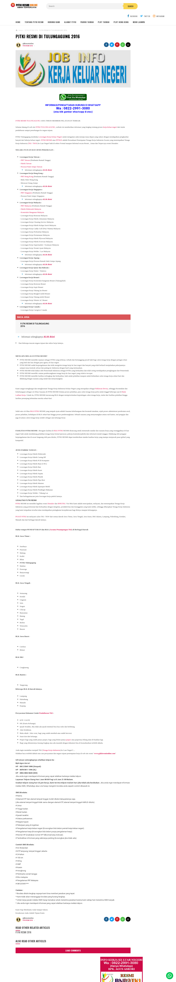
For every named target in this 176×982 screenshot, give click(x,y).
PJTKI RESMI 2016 (28, 39)
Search (104, 6)
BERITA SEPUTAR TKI (125, 333)
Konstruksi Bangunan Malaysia (32, 204)
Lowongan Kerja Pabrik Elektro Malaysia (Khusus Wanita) (135, 294)
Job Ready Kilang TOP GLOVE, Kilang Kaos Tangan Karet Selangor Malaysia (139, 168)
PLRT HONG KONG (121, 15)
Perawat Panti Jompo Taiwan (31, 158)
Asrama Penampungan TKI (61, 527)
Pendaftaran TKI (46, 711)
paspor (68, 737)
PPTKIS (78, 128)
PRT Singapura (26, 184)
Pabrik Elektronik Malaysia (31, 200)
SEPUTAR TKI (123, 337)
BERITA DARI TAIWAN (125, 329)
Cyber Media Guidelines (89, 970)
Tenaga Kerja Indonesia (51, 748)
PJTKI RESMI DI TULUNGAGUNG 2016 (48, 29)
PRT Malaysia (26, 197)
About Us (47, 970)
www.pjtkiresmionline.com (26, 754)
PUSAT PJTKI (21, 514)
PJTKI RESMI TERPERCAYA (87, 975)
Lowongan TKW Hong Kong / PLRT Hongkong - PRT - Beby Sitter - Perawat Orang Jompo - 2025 (136, 249)
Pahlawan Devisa (101, 383)
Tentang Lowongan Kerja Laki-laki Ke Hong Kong (136, 283)
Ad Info (72, 970)
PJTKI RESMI (66, 128)
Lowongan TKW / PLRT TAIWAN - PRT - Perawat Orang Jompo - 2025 (136, 236)
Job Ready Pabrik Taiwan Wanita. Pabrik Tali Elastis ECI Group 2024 (140, 152)
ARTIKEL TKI (122, 324)
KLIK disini (47, 161)
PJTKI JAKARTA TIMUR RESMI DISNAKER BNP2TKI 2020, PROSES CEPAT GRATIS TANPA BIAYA (135, 307)
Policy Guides (110, 970)
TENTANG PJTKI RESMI (34, 15)
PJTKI (18, 498)
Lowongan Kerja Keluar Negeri (50, 125)
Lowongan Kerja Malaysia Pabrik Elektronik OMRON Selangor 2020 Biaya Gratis (139, 160)
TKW (73, 132)
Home (18, 15)
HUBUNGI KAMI (54, 15)
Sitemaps (36, 970)
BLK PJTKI (34, 405)
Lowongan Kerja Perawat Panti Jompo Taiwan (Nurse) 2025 (135, 225)
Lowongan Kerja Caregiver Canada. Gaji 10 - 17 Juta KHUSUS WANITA (136, 261)
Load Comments (65, 954)
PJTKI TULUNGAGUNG (45, 115)
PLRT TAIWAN (103, 15)
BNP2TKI (61, 498)
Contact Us (60, 970)
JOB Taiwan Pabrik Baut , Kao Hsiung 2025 (139, 146)
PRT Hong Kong (27, 168)
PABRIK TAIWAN (87, 15)
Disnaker (51, 498)
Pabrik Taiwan (26, 155)
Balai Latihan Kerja (49, 389)
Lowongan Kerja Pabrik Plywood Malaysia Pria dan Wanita (135, 272)
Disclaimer (125, 970)
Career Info (138, 970)
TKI (68, 132)
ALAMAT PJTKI (70, 15)
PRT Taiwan (25, 152)
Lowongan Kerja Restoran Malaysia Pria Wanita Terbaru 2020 (138, 176)
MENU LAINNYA (139, 15)
